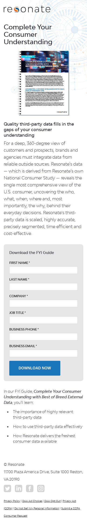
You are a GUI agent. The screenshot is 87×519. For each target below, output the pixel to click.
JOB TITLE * (17, 313)
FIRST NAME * (19, 263)
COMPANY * (18, 296)
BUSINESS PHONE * (24, 329)
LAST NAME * (19, 279)
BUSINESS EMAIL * (23, 346)
